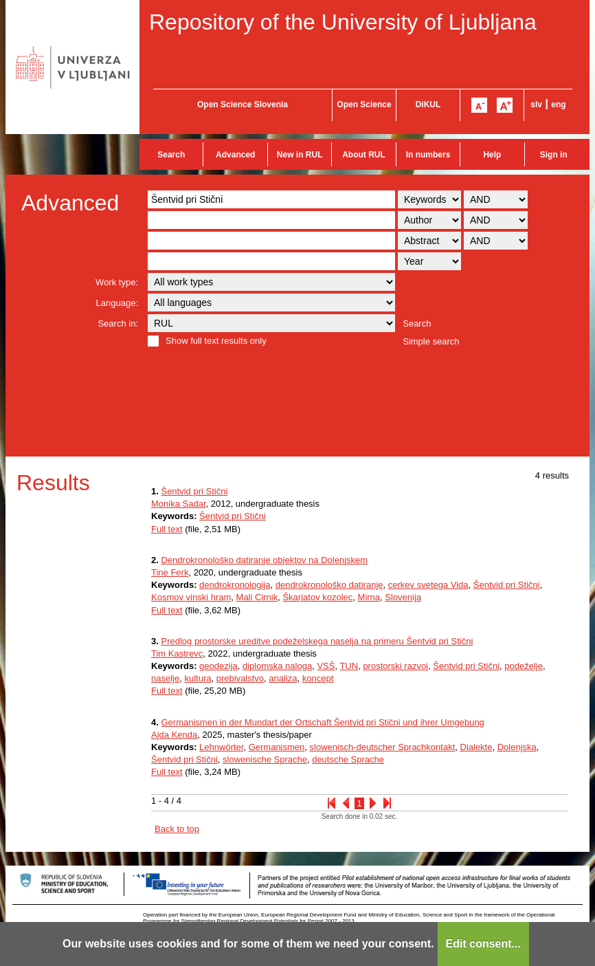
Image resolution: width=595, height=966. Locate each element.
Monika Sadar (178, 503)
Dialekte (476, 747)
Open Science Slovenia (242, 104)
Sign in (554, 155)
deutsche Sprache (348, 759)
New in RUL (300, 155)
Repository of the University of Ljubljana (343, 22)
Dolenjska (517, 747)
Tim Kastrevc (177, 653)
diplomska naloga (277, 666)
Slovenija (403, 597)
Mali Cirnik (257, 597)
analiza (283, 678)
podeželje (523, 666)
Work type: (117, 282)
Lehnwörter (221, 747)
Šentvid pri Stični (194, 491)
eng (558, 104)
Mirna (369, 597)
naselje (165, 678)
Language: (117, 303)
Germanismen (277, 747)
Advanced (235, 155)
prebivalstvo (240, 678)
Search (171, 155)
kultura (197, 678)
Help (492, 155)
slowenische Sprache (265, 759)
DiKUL (428, 104)
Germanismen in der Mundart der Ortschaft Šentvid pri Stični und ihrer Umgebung (322, 722)
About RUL (363, 155)
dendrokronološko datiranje (329, 585)
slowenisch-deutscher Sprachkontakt (383, 747)
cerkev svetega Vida (428, 585)
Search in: (118, 323)
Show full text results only (216, 341)
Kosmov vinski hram (191, 597)
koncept (318, 678)
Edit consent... (483, 943)
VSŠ (326, 666)
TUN (348, 666)
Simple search (431, 341)
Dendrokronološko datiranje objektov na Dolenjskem (264, 560)
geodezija (218, 666)
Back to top (177, 829)
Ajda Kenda (174, 734)
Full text (167, 529)
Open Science (364, 104)
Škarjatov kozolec (317, 597)
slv (536, 104)
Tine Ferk (169, 572)
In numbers (428, 155)
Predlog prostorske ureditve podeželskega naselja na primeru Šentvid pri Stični (317, 641)
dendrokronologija (234, 585)
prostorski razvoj (395, 666)
